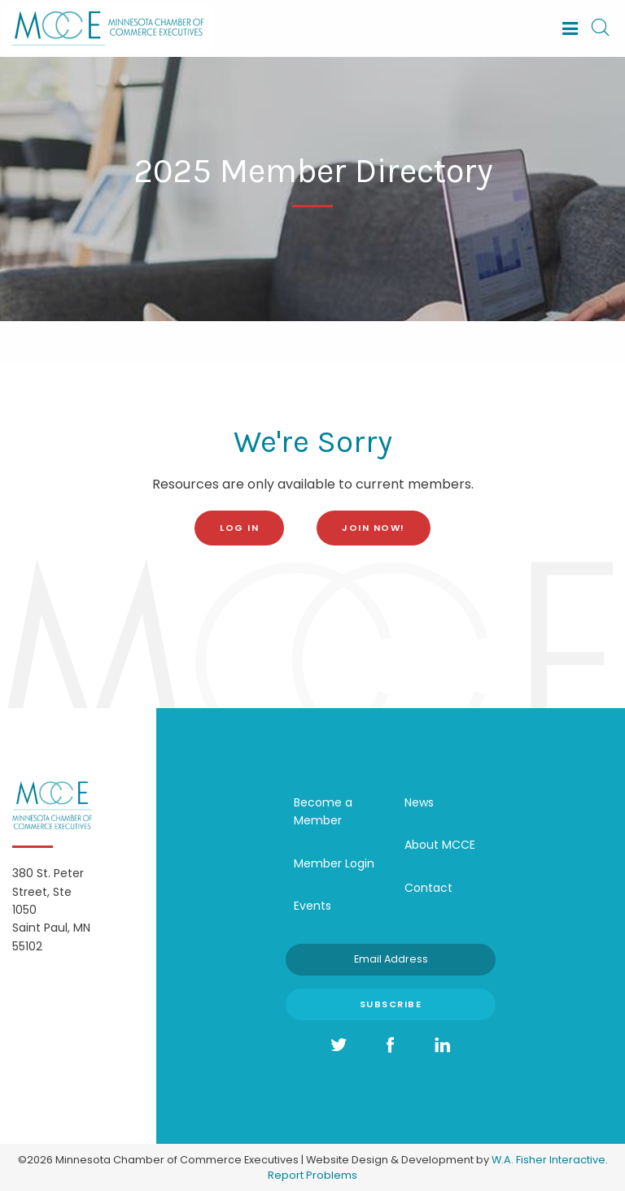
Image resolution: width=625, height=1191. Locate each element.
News (419, 802)
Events (312, 906)
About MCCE (439, 845)
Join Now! (373, 527)
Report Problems (312, 1175)
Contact (428, 888)
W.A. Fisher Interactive (548, 1160)
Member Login (334, 863)
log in (239, 527)
